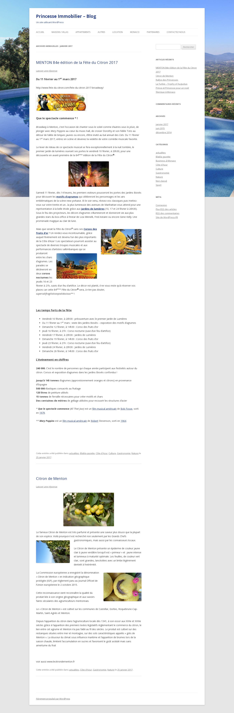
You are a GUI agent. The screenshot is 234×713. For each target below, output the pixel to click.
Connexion (161, 205)
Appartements (83, 32)
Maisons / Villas (60, 32)
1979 (42, 412)
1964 (123, 420)
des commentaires (167, 213)
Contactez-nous (176, 32)
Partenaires (153, 32)
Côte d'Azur (102, 453)
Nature (135, 453)
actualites (74, 453)
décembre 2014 (163, 132)
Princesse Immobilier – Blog (66, 16)
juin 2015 (160, 128)
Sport (158, 184)
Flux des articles (166, 209)
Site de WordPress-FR (167, 217)
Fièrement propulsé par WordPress (53, 698)
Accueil (40, 32)
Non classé (161, 180)
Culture (112, 453)
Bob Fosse (126, 408)
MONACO (134, 32)
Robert (94, 420)
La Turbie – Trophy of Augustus (171, 83)
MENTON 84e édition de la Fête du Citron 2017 (77, 62)
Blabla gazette (87, 453)
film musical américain (104, 408)
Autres (101, 32)
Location (117, 32)
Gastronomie (123, 453)
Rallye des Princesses (167, 79)
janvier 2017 (162, 124)
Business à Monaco (166, 160)
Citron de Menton (51, 478)
